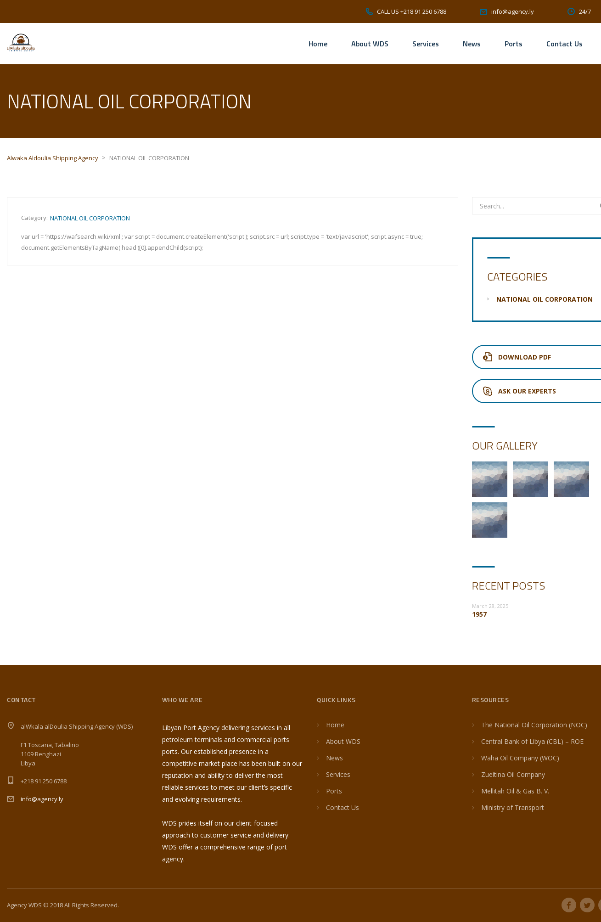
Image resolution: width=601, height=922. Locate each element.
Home (318, 43)
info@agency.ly (42, 799)
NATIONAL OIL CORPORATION (90, 218)
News (472, 43)
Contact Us (564, 43)
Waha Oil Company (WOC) (520, 757)
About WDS (369, 43)
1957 (479, 614)
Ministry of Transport (512, 807)
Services (425, 43)
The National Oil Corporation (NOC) (534, 724)
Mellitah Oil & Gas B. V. (515, 791)
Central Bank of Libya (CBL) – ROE (532, 741)
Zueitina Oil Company (513, 774)
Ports (513, 43)
